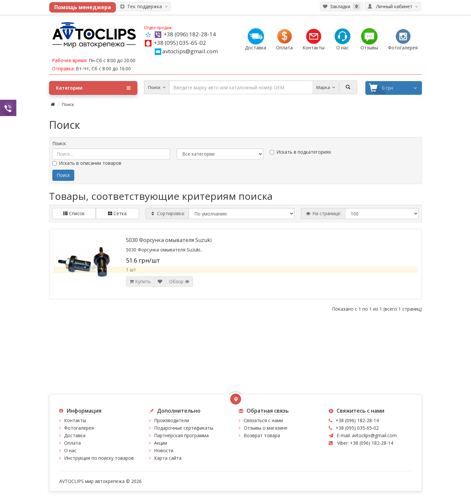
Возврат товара (262, 435)
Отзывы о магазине (266, 428)
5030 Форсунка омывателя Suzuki (169, 240)
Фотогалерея (79, 428)
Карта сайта (168, 458)
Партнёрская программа (181, 435)
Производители (171, 420)
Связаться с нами (263, 420)
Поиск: (59, 143)
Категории (93, 88)
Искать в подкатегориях (300, 152)
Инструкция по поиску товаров (99, 458)
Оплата (72, 443)
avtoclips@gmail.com (186, 51)
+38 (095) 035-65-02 (180, 42)
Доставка (74, 435)
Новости (163, 450)
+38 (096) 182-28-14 (190, 34)
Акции (160, 443)
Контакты (75, 420)
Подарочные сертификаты (183, 428)
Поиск (68, 104)
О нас (70, 450)
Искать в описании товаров (86, 163)
